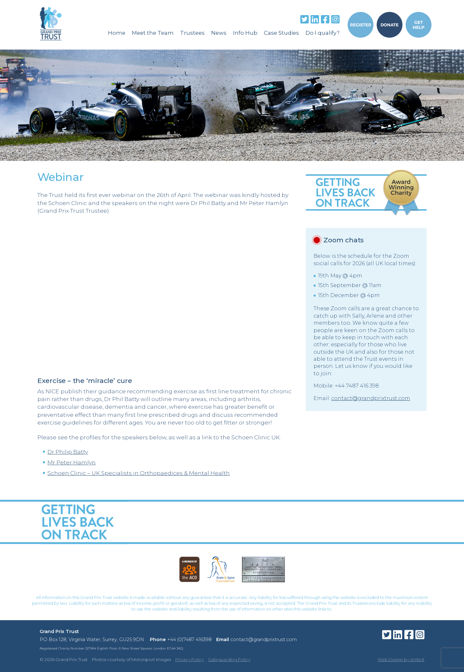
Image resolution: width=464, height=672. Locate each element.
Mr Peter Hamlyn (71, 462)
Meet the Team (153, 33)
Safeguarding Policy (229, 659)
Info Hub (245, 33)
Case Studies (281, 33)
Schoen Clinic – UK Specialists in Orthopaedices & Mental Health (138, 473)
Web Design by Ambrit (401, 659)
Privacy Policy (189, 659)
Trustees (192, 33)
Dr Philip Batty (67, 451)
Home (116, 33)
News (219, 33)
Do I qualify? (322, 33)
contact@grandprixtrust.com (370, 398)
